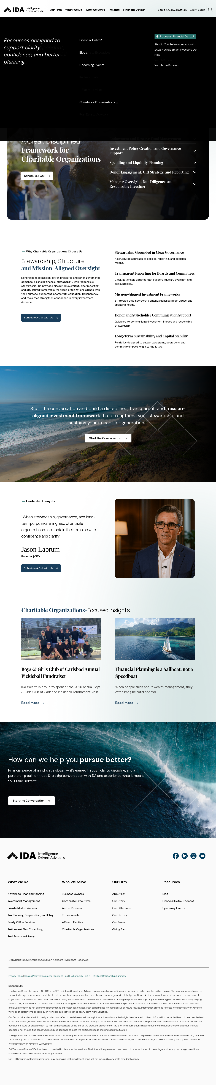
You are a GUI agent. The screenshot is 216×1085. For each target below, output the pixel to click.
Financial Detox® (134, 10)
